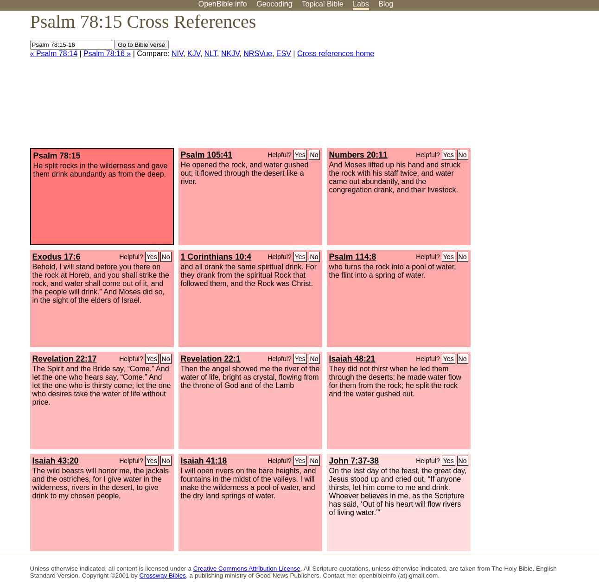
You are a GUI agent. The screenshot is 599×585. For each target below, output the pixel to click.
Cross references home (335, 53)
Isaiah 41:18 (204, 460)
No (314, 155)
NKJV (230, 53)
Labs (361, 4)
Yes (300, 155)
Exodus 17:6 (56, 256)
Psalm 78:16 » (107, 53)
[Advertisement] (505, 83)
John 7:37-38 (354, 460)
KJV (193, 53)
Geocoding (274, 4)
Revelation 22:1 (211, 358)
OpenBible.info (222, 4)
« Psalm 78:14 (53, 53)
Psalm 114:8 (352, 256)
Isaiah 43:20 (55, 460)
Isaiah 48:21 (352, 358)
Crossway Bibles (163, 575)
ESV (283, 53)
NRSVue (257, 53)
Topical (323, 4)
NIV (177, 53)
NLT (210, 53)
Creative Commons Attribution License (246, 568)
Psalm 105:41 (207, 154)
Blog (385, 4)
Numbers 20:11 (358, 154)
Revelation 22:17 (64, 358)
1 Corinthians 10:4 (216, 256)
